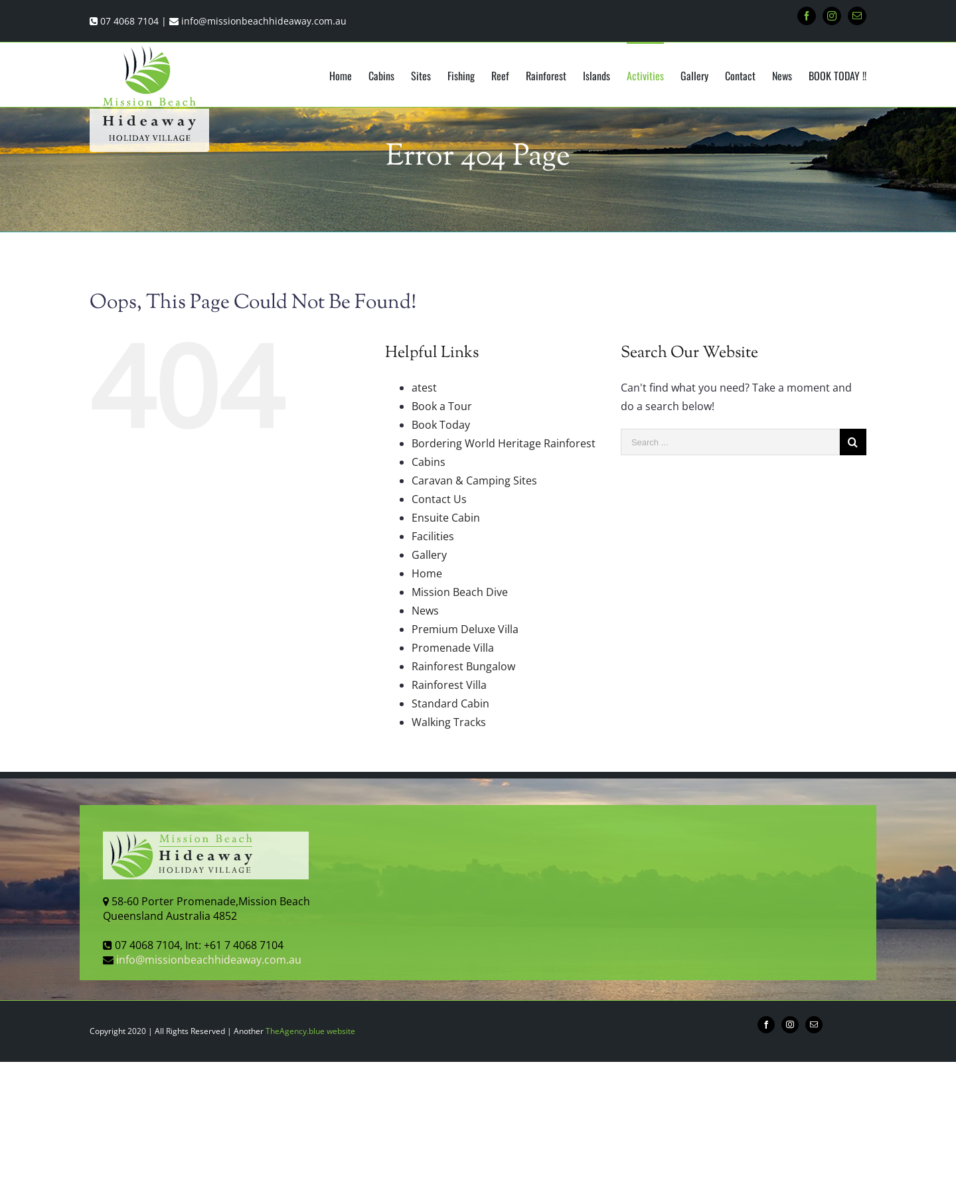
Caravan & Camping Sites (474, 480)
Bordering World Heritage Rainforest (504, 443)
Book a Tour (442, 406)
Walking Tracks (449, 722)
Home (427, 573)
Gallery (429, 555)
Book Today (441, 424)
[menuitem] (348, 75)
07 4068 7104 (129, 21)
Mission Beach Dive (460, 592)
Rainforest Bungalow (463, 666)
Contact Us (439, 499)
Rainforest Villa (449, 685)
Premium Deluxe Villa (465, 629)
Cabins (428, 462)
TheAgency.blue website (310, 1031)
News (425, 610)
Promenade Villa (453, 647)
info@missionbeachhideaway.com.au (264, 21)
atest (424, 387)
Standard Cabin (450, 703)
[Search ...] (730, 442)
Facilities (433, 536)
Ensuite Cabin (446, 517)
